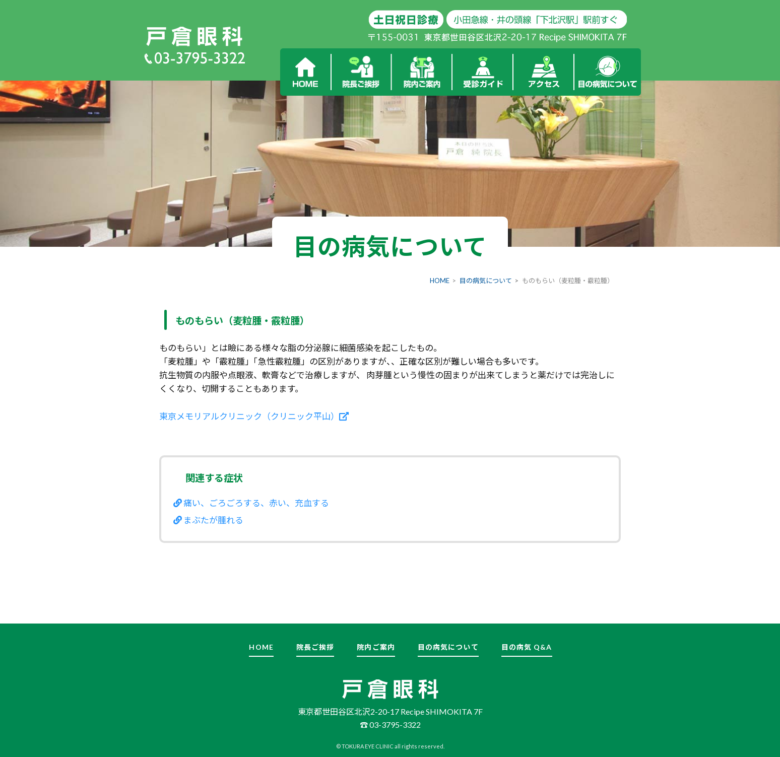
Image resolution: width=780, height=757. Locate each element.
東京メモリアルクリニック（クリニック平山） (254, 416)
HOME (305, 72)
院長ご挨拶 (361, 72)
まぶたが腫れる (208, 520)
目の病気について (607, 72)
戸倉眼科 (194, 36)
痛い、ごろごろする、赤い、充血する (251, 503)
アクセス (543, 72)
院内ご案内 (422, 72)
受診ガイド (482, 72)
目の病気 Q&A (526, 647)
